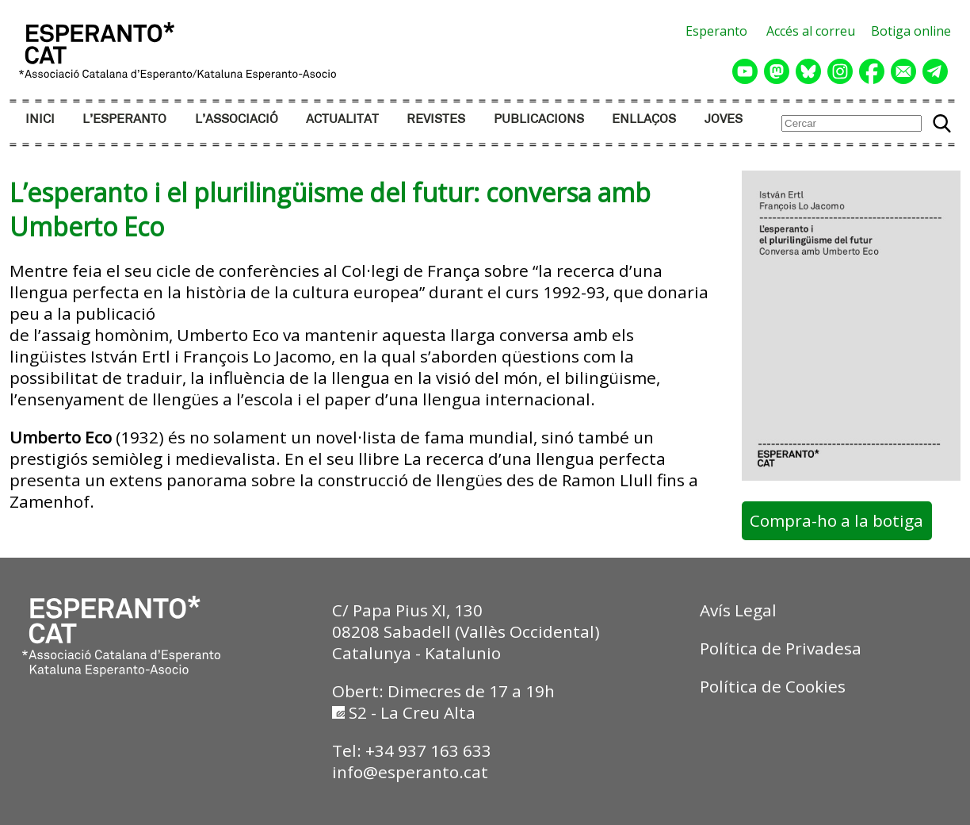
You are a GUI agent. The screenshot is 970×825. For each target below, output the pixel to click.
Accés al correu (810, 31)
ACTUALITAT (342, 119)
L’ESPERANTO (124, 119)
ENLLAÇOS (644, 119)
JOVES (724, 119)
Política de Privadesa (780, 648)
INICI (40, 119)
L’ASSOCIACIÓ (236, 119)
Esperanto (716, 31)
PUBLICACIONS (539, 119)
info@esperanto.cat (410, 772)
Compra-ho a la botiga (836, 520)
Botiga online (911, 31)
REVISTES (436, 119)
